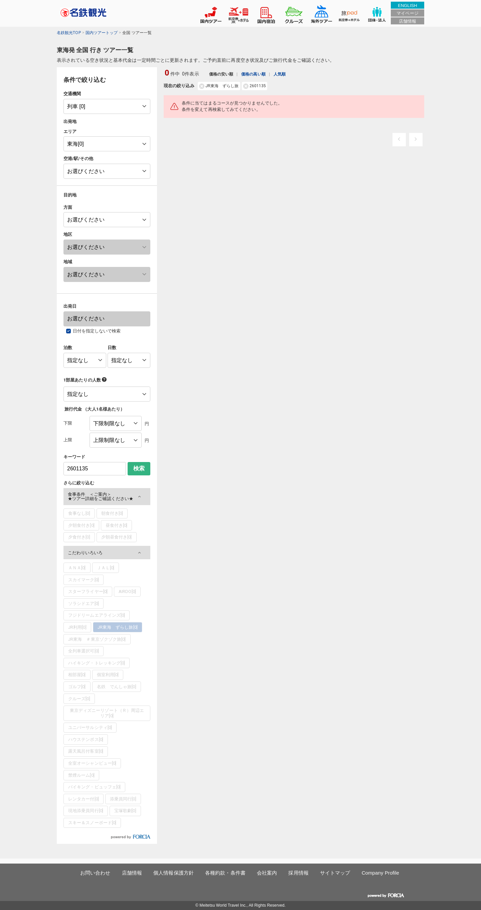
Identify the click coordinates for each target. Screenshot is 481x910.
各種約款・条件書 (225, 873)
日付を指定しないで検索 (97, 330)
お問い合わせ (95, 873)
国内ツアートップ (102, 32)
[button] (106, 496)
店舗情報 (407, 21)
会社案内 (267, 873)
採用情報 (298, 873)
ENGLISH (407, 5)
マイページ (407, 13)
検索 (139, 468)
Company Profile (380, 873)
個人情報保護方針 (173, 873)
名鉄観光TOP (69, 32)
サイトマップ (335, 873)
